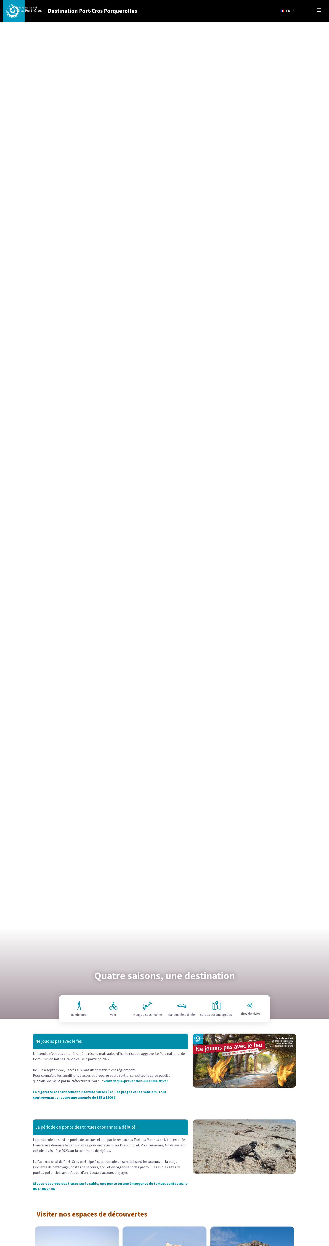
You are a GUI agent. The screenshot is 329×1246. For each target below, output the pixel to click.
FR (288, 10)
